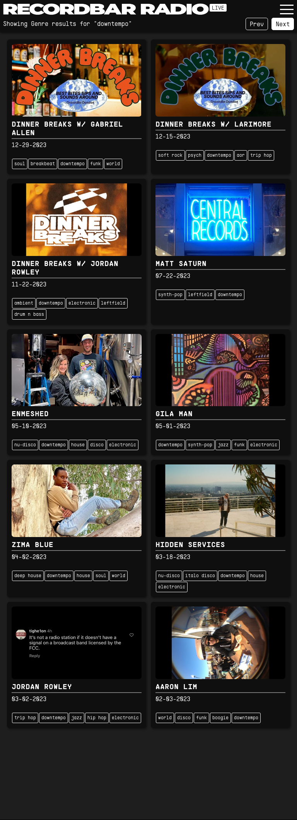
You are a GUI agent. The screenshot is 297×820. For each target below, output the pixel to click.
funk (95, 164)
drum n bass (29, 314)
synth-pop (170, 295)
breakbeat (43, 164)
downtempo (72, 164)
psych (194, 155)
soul (19, 164)
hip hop (96, 718)
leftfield (113, 303)
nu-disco (25, 445)
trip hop (261, 155)
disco (97, 445)
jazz (223, 445)
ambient (23, 303)
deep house (27, 576)
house (78, 445)
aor (241, 155)
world (113, 164)
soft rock (170, 155)
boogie (220, 718)
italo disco (200, 576)
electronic (82, 303)
